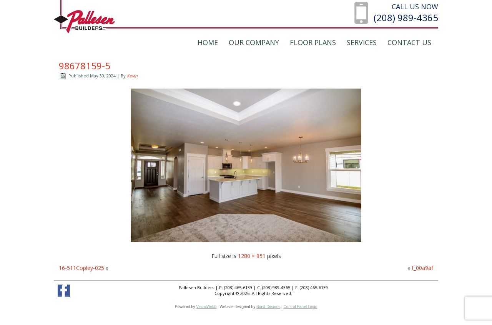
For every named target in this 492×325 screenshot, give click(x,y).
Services (362, 42)
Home (208, 42)
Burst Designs (268, 307)
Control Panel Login (300, 307)
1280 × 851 (252, 256)
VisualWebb (206, 307)
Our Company (254, 42)
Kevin (132, 76)
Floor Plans (313, 42)
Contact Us (409, 42)
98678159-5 (84, 65)
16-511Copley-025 (81, 267)
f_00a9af (422, 267)
